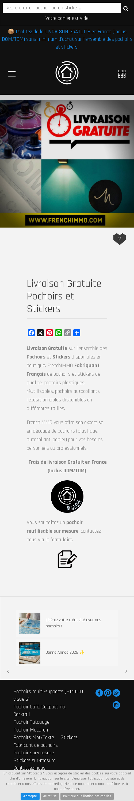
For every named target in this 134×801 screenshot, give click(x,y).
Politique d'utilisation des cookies (87, 796)
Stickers (69, 737)
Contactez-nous (29, 768)
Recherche (126, 8)
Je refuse (50, 796)
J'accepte (30, 796)
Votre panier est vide (67, 18)
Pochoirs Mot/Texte (33, 737)
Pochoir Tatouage (31, 722)
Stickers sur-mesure (34, 760)
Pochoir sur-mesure (33, 752)
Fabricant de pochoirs (35, 745)
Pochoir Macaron (30, 729)
